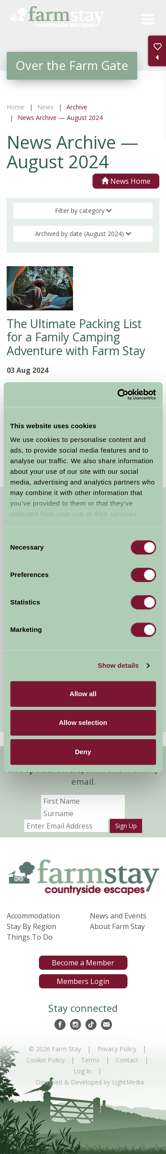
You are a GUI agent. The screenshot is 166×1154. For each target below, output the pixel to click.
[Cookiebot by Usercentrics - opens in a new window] (118, 394)
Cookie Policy (45, 1060)
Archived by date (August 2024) (83, 233)
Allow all (83, 693)
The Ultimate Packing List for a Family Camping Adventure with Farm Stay (76, 337)
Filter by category (83, 210)
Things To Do (30, 937)
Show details (118, 665)
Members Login (83, 981)
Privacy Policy (116, 1049)
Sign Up (126, 825)
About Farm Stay (117, 926)
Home (15, 107)
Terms (90, 1060)
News (45, 107)
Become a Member (83, 963)
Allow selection (83, 722)
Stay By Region (31, 926)
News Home (126, 181)
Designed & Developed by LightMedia (89, 1082)
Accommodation (33, 916)
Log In (82, 1071)
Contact (127, 1060)
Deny (83, 751)
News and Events (118, 916)
